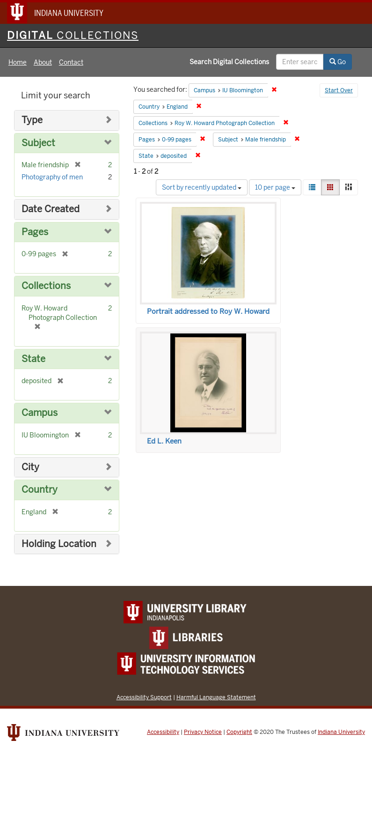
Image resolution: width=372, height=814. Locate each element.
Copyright (239, 732)
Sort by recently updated (201, 187)
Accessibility (163, 732)
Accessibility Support (144, 697)
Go (337, 62)
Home (17, 62)
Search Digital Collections (229, 62)
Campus (40, 413)
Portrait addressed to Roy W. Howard (208, 311)
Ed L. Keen (164, 441)
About (43, 62)
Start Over (339, 90)
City (30, 467)
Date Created (51, 209)
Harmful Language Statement (216, 697)
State (33, 359)
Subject (38, 143)
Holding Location (59, 544)
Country (40, 490)
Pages (35, 232)
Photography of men (52, 177)
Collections (46, 286)
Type (32, 120)
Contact (71, 62)
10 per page (275, 187)
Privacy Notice (203, 732)
